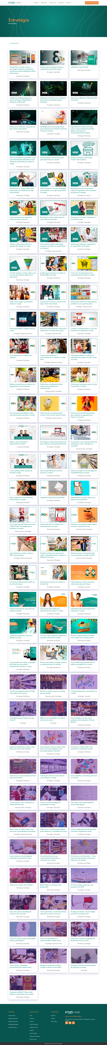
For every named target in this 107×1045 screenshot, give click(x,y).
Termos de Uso (33, 1039)
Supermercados (57, 251)
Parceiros (68, 2)
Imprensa (32, 1030)
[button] (36, 3)
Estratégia (26, 76)
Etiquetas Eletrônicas (13, 1021)
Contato (31, 1021)
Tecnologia (50, 447)
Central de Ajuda (33, 1033)
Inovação (19, 447)
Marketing (19, 76)
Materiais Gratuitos (26, 333)
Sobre (31, 1015)
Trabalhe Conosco (34, 1027)
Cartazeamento (11, 1015)
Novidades (87, 475)
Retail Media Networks (13, 1024)
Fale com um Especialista (92, 2)
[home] (14, 2)
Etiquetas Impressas (13, 1018)
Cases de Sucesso (34, 1024)
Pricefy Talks (54, 1021)
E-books (53, 1018)
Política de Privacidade (35, 1036)
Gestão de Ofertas (12, 1027)
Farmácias (87, 195)
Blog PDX (53, 1015)
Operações (57, 72)
